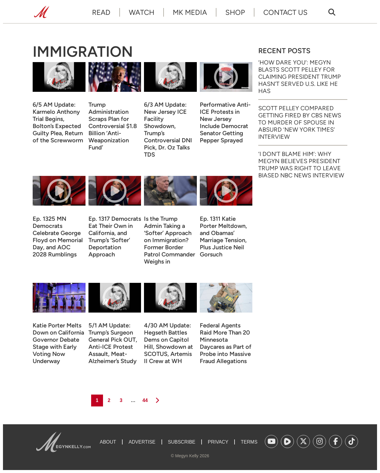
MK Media (190, 12)
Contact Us (285, 12)
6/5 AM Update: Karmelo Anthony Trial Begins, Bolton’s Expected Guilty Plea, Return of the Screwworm (58, 122)
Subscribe (181, 441)
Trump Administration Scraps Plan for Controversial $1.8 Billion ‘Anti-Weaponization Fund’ (112, 126)
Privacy (218, 441)
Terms (249, 441)
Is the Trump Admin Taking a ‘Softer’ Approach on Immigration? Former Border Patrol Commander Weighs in (169, 240)
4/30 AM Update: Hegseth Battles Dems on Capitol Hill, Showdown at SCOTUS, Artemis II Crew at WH (168, 343)
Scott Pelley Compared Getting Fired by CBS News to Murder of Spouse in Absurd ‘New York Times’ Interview (299, 122)
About (108, 441)
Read (101, 12)
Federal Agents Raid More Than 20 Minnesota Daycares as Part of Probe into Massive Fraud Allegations (225, 343)
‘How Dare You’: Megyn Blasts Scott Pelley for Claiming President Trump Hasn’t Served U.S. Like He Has (299, 76)
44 (144, 399)
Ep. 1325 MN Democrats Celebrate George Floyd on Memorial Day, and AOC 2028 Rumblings (58, 236)
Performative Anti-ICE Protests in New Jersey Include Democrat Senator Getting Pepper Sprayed (225, 122)
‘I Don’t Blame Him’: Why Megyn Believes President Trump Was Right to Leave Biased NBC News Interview (301, 164)
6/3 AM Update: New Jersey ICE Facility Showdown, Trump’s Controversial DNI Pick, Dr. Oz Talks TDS (168, 129)
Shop (235, 12)
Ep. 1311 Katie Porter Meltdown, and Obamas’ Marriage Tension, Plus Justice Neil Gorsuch (223, 236)
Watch (141, 12)
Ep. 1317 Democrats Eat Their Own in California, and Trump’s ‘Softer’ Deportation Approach (114, 236)
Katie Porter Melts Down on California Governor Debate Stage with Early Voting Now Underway (58, 343)
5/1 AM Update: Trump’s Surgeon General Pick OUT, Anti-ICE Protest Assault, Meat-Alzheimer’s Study (112, 343)
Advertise (142, 441)
